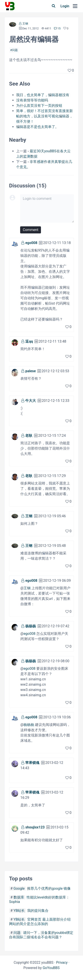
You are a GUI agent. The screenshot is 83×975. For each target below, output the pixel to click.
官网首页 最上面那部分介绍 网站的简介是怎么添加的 (40, 921)
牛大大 (30, 401)
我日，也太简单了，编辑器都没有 (42, 95)
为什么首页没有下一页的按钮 (39, 105)
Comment (30, 230)
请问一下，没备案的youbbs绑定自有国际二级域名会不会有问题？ (41, 935)
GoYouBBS (51, 968)
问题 (15, 50)
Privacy (62, 962)
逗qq (29, 341)
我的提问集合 (37, 910)
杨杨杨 (30, 626)
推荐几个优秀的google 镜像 (49, 888)
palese (30, 371)
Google (19, 888)
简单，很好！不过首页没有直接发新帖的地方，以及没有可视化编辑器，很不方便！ (44, 116)
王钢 (25, 23)
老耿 (28, 435)
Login (64, 6)
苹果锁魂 (32, 763)
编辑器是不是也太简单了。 (37, 127)
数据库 (19, 897)
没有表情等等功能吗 (32, 100)
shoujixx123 (34, 827)
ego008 (31, 243)
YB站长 (19, 910)
